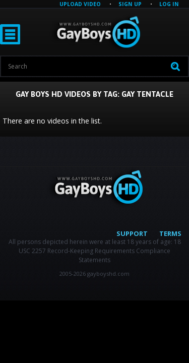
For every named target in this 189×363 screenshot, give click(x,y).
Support (132, 233)
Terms (170, 233)
